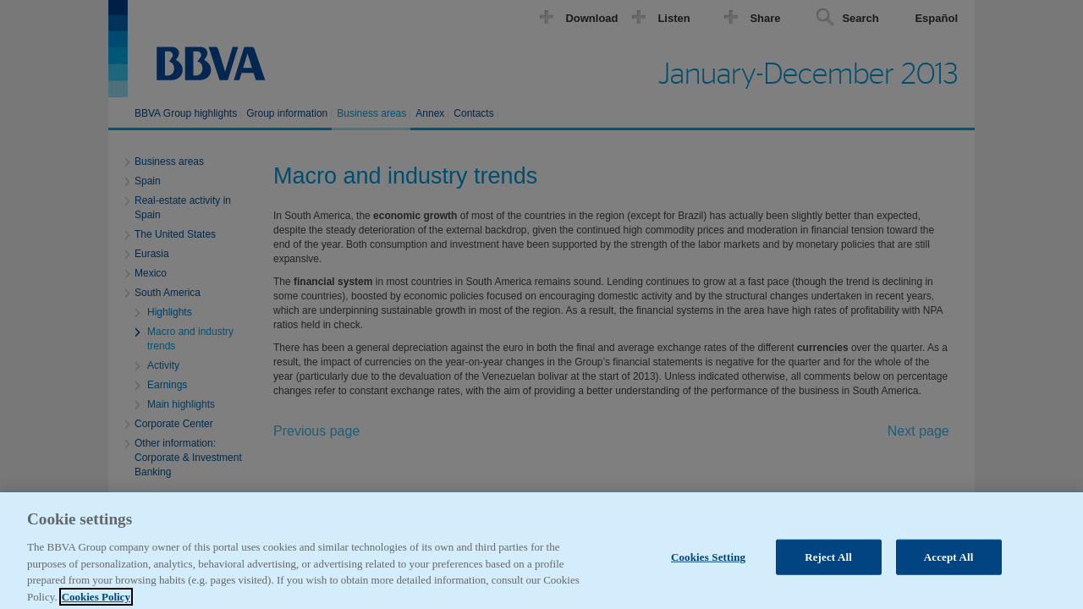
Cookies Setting (708, 563)
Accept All (949, 563)
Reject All (828, 563)
